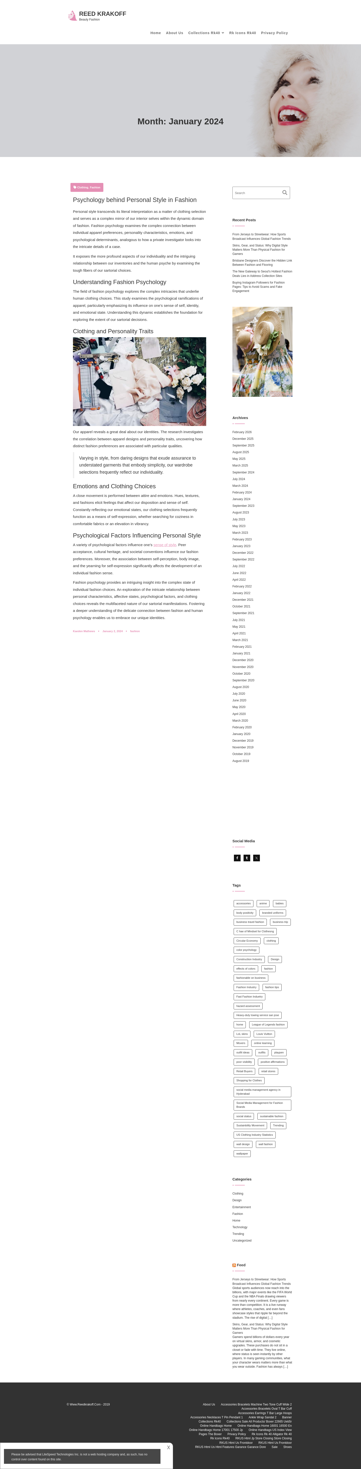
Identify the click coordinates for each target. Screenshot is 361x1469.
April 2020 (239, 714)
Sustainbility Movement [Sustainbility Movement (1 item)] (250, 1125)
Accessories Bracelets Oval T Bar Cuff (267, 1408)
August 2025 (240, 452)
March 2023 (240, 532)
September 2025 (243, 445)
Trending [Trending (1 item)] (278, 1125)
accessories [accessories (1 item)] (243, 903)
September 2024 (243, 472)
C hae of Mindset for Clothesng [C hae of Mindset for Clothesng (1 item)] (255, 931)
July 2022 (238, 566)
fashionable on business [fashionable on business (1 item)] (251, 977)
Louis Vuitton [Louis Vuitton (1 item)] (264, 1033)
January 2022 (241, 593)
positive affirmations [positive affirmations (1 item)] (273, 1061)
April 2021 (239, 633)
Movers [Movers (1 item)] (240, 1043)
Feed (241, 1265)
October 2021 (241, 606)
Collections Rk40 (204, 33)
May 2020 (239, 707)
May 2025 (239, 459)
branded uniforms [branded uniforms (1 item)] (272, 912)
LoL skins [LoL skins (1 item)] (242, 1033)
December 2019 (242, 740)
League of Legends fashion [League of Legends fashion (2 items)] (268, 1024)
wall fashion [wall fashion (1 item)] (266, 1144)
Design (237, 1200)
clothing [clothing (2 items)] (271, 940)
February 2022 (242, 586)
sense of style (165, 545)
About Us (174, 33)
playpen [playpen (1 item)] (279, 1052)
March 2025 (240, 465)
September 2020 (243, 680)
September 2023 (243, 506)
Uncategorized (241, 1240)
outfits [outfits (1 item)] (261, 1052)
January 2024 (241, 499)
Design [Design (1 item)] (275, 959)
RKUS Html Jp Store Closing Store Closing (263, 1438)
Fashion (95, 187)
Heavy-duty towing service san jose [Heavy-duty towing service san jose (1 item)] (257, 1015)
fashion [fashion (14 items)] (268, 968)
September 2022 (243, 559)
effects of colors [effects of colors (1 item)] (245, 968)
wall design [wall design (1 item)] (243, 1144)
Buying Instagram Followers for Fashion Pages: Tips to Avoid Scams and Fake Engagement (258, 287)
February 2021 (242, 646)
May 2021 (239, 626)
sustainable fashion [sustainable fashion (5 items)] (271, 1116)
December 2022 (242, 553)
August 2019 (240, 761)
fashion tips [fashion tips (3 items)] (272, 987)
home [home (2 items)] (239, 1024)
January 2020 (241, 734)
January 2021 (241, 653)
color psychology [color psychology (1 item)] (246, 949)
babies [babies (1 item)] (280, 903)
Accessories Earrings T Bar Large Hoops (265, 1413)
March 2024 (240, 486)
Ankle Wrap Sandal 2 (262, 1417)
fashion (135, 631)
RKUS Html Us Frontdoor (236, 1443)
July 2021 (238, 620)
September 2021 (243, 613)
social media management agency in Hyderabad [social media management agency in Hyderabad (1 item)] (258, 1091)
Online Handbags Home (216, 1425)
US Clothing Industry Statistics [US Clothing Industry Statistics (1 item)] (254, 1134)
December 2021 (242, 599)
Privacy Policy (274, 33)
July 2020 (238, 693)
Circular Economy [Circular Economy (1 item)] (247, 940)
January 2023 (241, 546)
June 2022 (239, 573)
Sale (275, 1447)
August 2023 (240, 512)
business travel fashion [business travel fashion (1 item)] (250, 921)
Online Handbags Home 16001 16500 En (265, 1425)
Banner (287, 1417)
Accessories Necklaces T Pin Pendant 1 (216, 1417)
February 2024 (242, 492)
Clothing (82, 187)
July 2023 (238, 519)
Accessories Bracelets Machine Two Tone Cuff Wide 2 (256, 1404)
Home (155, 33)
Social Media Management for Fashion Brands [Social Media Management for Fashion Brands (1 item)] (259, 1104)
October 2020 (241, 673)
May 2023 (239, 526)
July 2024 (238, 479)
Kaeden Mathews (84, 631)
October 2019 (241, 754)
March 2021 (240, 640)
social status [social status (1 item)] (243, 1116)
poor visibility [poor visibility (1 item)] (244, 1061)
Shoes (287, 1447)
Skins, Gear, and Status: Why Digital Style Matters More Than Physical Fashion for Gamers (260, 250)
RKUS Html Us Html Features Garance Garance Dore (230, 1447)
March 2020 (240, 720)
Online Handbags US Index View (270, 1430)
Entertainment (241, 1207)
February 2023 (242, 539)
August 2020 (240, 687)
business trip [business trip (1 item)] (280, 921)
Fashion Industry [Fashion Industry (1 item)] (246, 987)
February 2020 (242, 727)
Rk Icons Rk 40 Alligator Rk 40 (272, 1434)
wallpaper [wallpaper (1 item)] (242, 1153)
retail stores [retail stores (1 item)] (268, 1071)
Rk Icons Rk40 (242, 33)
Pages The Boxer (210, 1434)
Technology (240, 1227)
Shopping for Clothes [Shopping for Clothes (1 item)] (249, 1080)
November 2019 (242, 747)
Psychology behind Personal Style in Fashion (135, 199)
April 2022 (239, 579)
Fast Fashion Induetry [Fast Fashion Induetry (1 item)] (249, 996)
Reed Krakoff (102, 13)
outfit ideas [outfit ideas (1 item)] (242, 1052)
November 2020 (242, 667)
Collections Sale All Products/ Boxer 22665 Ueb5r (259, 1421)
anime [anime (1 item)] (263, 903)
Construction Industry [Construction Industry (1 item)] (249, 959)
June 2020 (239, 700)
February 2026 (242, 432)
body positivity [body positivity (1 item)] (244, 912)
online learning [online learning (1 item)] (263, 1043)
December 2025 (242, 439)
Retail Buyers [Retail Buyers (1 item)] (244, 1071)
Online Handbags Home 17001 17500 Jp (216, 1430)
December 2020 (242, 660)
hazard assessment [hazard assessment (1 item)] (248, 1005)
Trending (238, 1234)
